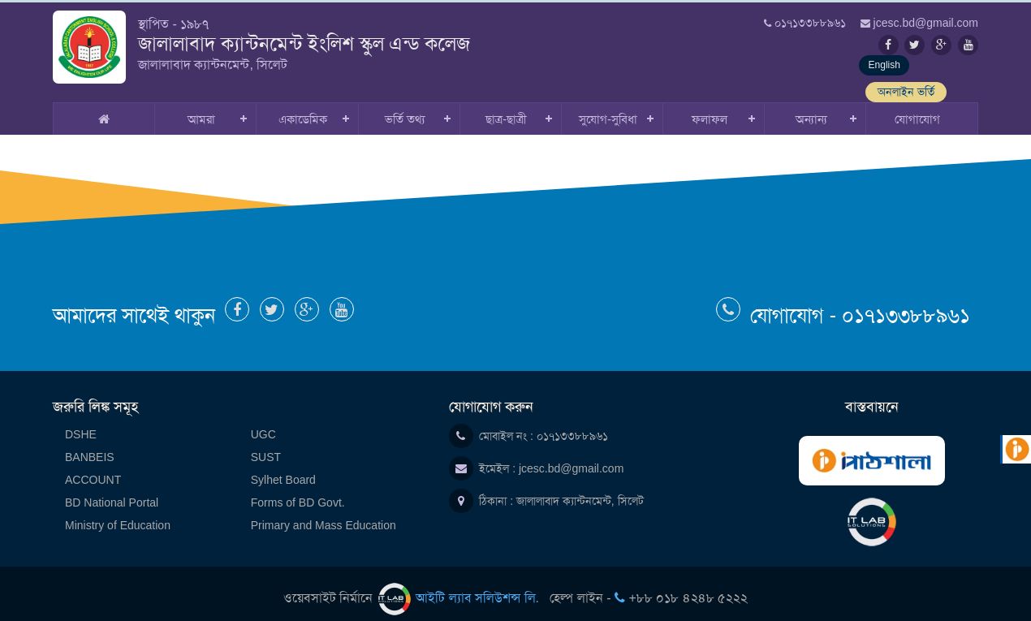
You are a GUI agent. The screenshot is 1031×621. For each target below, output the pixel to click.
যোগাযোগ (917, 108)
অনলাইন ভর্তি (937, 71)
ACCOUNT (93, 469)
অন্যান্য (811, 108)
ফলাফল (709, 108)
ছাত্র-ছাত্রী (506, 108)
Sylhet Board (283, 469)
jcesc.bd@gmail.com (571, 457)
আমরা (201, 108)
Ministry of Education (117, 514)
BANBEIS (89, 446)
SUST (266, 446)
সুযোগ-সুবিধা (608, 108)
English (844, 71)
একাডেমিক (302, 108)
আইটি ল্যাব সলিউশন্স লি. (460, 587)
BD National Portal (111, 491)
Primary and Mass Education (323, 514)
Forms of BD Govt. (298, 491)
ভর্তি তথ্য (405, 108)
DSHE (81, 423)
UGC (263, 423)
